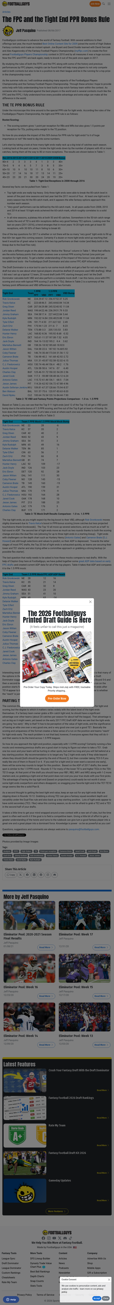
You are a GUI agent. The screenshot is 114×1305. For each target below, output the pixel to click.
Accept (97, 1298)
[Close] (109, 1279)
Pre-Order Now (57, 698)
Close (105, 1298)
